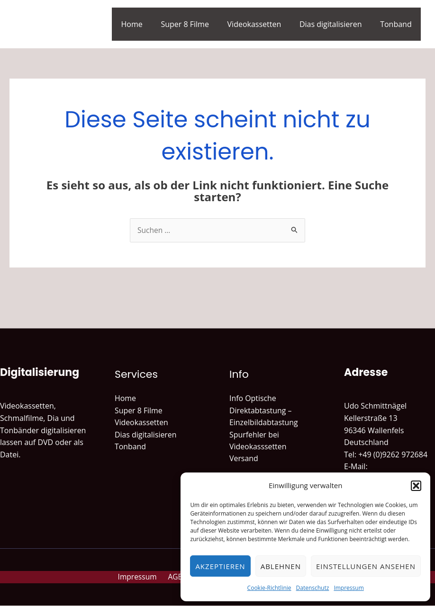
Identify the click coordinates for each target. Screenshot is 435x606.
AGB (176, 577)
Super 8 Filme (196, 24)
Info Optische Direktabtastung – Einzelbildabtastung (264, 410)
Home (146, 24)
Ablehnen (281, 566)
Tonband (397, 24)
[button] (416, 485)
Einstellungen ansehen (366, 566)
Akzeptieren (220, 566)
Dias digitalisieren (335, 24)
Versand (243, 459)
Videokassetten (262, 24)
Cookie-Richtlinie (269, 588)
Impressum (348, 588)
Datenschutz (312, 588)
